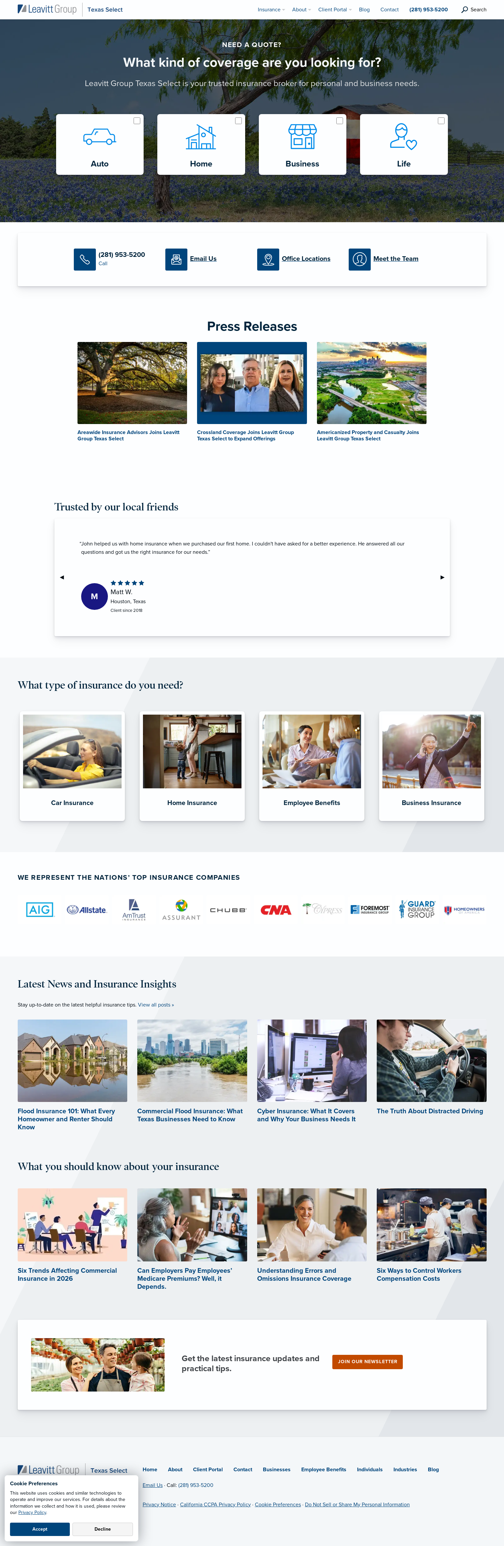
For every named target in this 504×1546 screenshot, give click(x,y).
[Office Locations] (298, 260)
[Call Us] (114, 260)
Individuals (370, 1469)
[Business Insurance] (431, 821)
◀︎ (64, 577)
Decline (103, 1529)
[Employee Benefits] (312, 821)
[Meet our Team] (389, 260)
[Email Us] (206, 260)
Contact (242, 1469)
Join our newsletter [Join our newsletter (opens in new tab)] (367, 1362)
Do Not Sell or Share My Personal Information (357, 1504)
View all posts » (156, 1005)
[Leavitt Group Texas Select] (70, 9)
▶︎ (445, 577)
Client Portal (208, 1469)
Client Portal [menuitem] (332, 9)
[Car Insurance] (72, 821)
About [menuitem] (299, 9)
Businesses (277, 1469)
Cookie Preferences (278, 1504)
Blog (433, 1469)
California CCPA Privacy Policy (215, 1504)
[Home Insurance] (192, 821)
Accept (39, 1529)
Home (150, 1469)
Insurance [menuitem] (269, 9)
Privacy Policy (32, 1512)
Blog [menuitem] (364, 9)
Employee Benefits (323, 1469)
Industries (405, 1469)
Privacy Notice (159, 1504)
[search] (474, 9)
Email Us (153, 1485)
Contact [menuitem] (389, 9)
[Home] (73, 1470)
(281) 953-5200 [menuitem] (428, 9)
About (175, 1469)
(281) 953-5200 (195, 1485)
